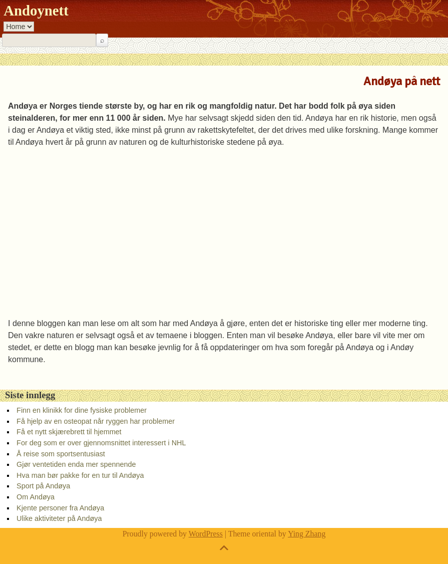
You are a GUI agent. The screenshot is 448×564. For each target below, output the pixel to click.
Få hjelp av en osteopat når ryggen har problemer (96, 421)
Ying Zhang (306, 533)
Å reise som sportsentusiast (61, 454)
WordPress (206, 533)
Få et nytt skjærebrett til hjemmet (69, 432)
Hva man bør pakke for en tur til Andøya (80, 475)
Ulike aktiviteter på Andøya (59, 518)
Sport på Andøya (43, 486)
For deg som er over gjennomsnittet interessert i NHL (101, 443)
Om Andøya (36, 497)
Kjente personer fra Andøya (60, 508)
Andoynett (36, 11)
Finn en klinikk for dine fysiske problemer (82, 410)
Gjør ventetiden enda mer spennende (76, 464)
